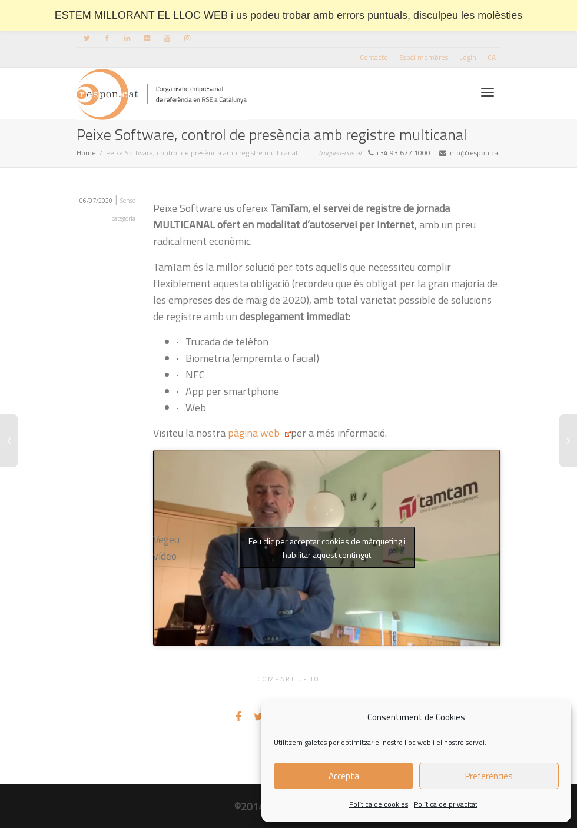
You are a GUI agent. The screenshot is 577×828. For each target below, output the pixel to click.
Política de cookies (378, 804)
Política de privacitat (445, 804)
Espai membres (423, 57)
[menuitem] (491, 57)
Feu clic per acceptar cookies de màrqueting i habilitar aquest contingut (327, 548)
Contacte (374, 57)
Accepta (344, 776)
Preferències (489, 776)
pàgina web (258, 433)
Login (467, 57)
